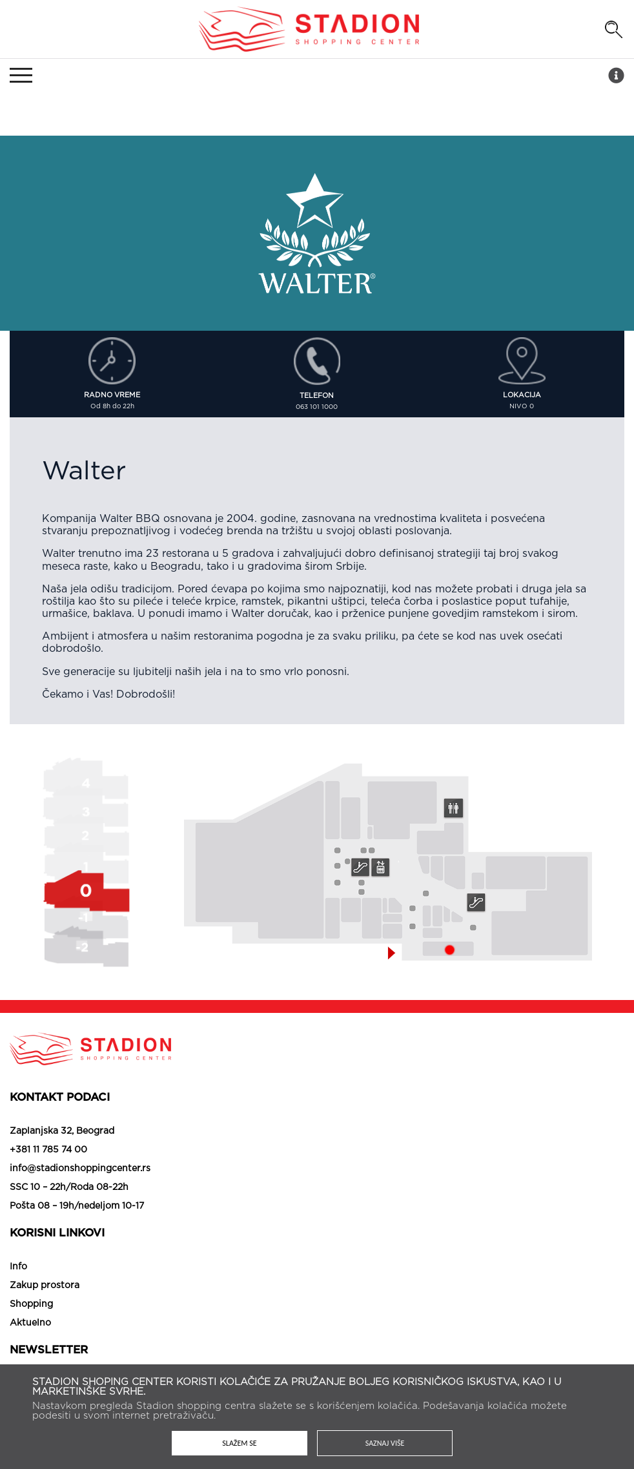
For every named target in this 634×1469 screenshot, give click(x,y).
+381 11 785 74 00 (48, 1149)
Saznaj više (385, 1443)
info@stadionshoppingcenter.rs (80, 1168)
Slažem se (239, 1443)
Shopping (31, 1304)
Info (18, 1266)
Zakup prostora (44, 1285)
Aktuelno (30, 1323)
